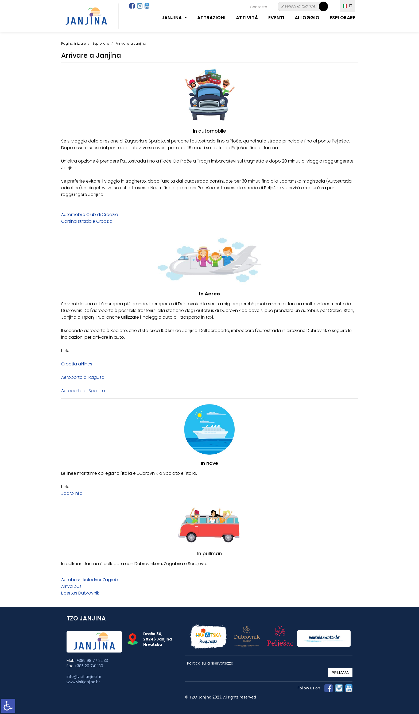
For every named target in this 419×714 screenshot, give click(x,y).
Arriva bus (71, 586)
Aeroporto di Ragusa (82, 377)
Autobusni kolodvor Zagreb (89, 580)
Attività (247, 17)
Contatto (258, 7)
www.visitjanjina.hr (83, 682)
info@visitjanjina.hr (84, 676)
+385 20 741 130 (89, 666)
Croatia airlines (76, 364)
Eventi (276, 17)
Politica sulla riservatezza (210, 663)
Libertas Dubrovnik (80, 593)
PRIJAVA (340, 673)
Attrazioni (211, 17)
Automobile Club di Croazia (89, 214)
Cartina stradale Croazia (86, 221)
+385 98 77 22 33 (92, 660)
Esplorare (343, 17)
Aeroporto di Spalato (83, 391)
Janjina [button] (172, 17)
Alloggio (307, 17)
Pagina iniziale (73, 43)
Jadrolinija (72, 493)
